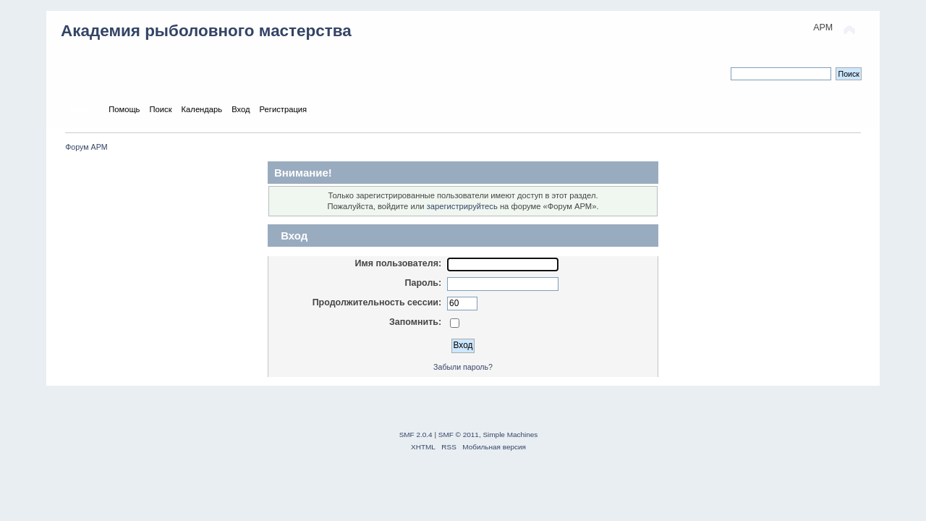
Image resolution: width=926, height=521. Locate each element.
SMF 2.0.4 (416, 435)
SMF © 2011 (458, 435)
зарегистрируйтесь (462, 206)
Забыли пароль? (463, 367)
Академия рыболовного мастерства (206, 31)
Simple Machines (510, 435)
